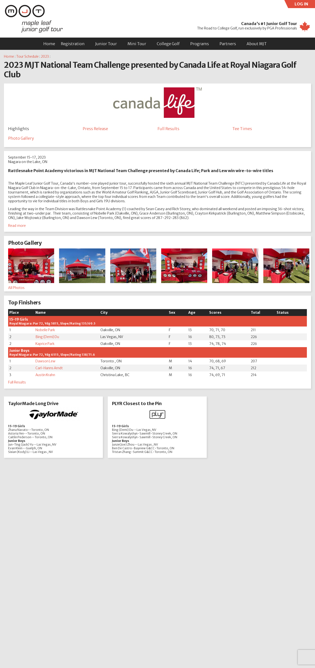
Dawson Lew (45, 361)
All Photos (16, 288)
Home (49, 43)
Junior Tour (106, 43)
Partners (228, 43)
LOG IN (305, 4)
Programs (199, 43)
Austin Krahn (45, 375)
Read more (17, 226)
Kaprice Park (45, 344)
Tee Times (242, 128)
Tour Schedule (27, 56)
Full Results (168, 128)
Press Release (95, 128)
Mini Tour (136, 43)
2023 (45, 56)
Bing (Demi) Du (47, 337)
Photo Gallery (21, 138)
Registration (73, 43)
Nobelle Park (45, 330)
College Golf (168, 43)
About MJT (257, 43)
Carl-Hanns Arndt (49, 368)
